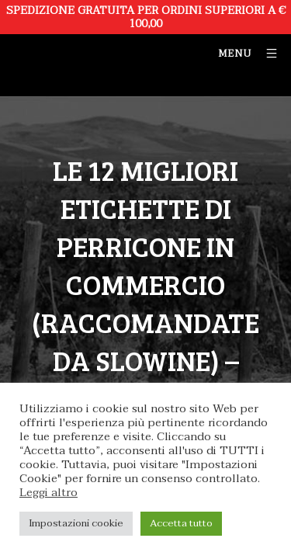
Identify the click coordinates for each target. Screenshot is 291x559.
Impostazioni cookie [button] (76, 523)
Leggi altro (48, 493)
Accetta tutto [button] (181, 523)
